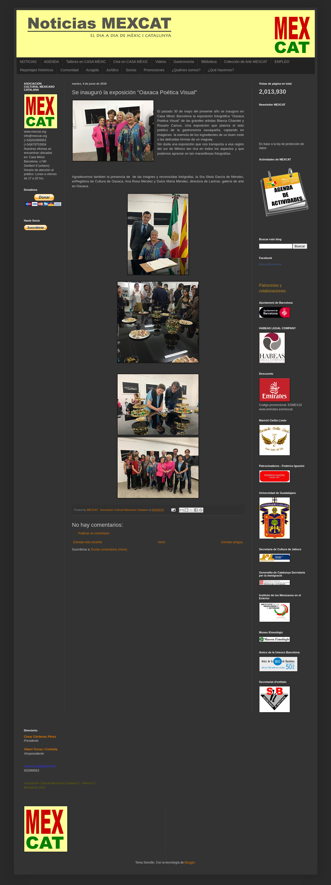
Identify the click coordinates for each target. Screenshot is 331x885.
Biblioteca (209, 62)
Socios (131, 70)
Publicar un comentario (93, 533)
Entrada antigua (232, 542)
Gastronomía (183, 62)
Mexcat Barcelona (270, 264)
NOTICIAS (28, 62)
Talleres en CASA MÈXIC (86, 62)
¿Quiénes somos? (186, 70)
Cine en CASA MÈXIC (130, 62)
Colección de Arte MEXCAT (245, 62)
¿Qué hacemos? (221, 70)
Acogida (92, 70)
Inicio (161, 542)
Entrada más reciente (87, 542)
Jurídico (112, 70)
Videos (161, 62)
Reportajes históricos (36, 70)
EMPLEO (282, 62)
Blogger (190, 862)
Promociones (154, 70)
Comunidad (69, 70)
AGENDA (51, 62)
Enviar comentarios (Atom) (109, 549)
